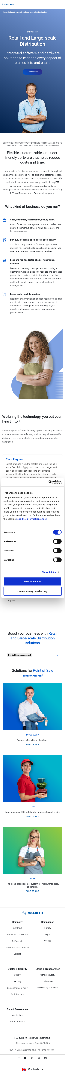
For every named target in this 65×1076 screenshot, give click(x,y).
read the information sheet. (31, 519)
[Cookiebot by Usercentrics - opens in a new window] (48, 482)
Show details (49, 572)
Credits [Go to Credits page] (47, 941)
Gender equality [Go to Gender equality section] (47, 975)
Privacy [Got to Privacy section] (47, 928)
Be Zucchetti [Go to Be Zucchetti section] (17, 941)
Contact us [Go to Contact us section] (17, 1015)
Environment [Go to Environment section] (48, 981)
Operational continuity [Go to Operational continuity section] (17, 988)
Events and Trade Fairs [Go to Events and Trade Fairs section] (17, 934)
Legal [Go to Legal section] (47, 934)
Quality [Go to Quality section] (17, 975)
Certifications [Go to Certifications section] (17, 994)
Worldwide (32, 1069)
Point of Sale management (19, 655)
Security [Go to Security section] (17, 981)
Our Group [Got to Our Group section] (17, 928)
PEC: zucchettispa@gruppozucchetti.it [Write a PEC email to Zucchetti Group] (32, 1038)
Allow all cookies (32, 581)
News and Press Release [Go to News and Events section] (17, 947)
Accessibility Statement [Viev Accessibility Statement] (47, 987)
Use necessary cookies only (32, 591)
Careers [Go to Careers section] (17, 954)
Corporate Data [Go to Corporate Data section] (17, 1021)
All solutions (32, 72)
